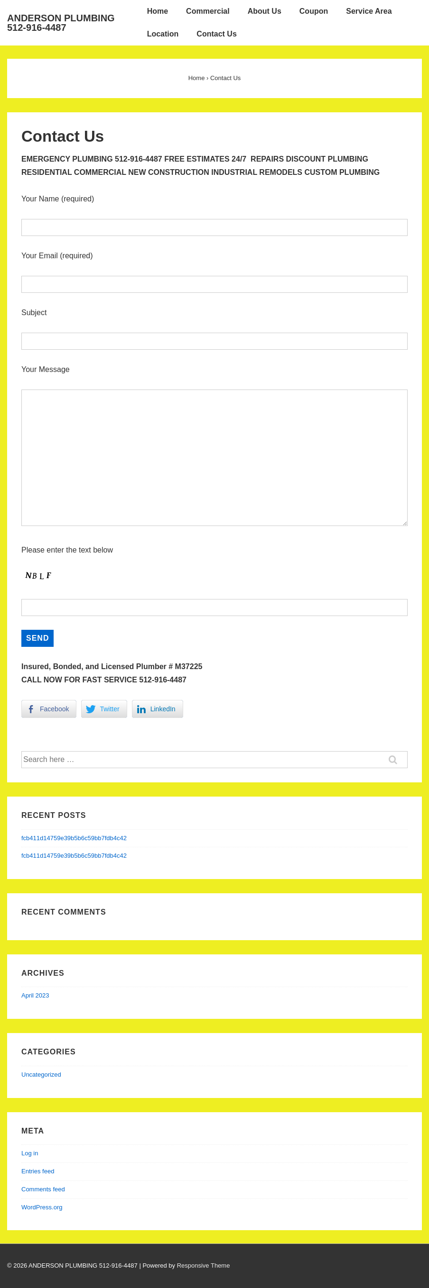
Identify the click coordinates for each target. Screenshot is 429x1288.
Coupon (313, 11)
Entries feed (37, 1171)
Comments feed (43, 1189)
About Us (264, 11)
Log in (29, 1153)
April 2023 (35, 995)
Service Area (369, 11)
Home (157, 11)
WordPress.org (41, 1207)
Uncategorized (41, 1074)
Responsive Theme (203, 1265)
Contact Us (216, 34)
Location (163, 34)
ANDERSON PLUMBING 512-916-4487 (61, 23)
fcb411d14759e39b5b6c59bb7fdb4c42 (74, 838)
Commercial (208, 11)
